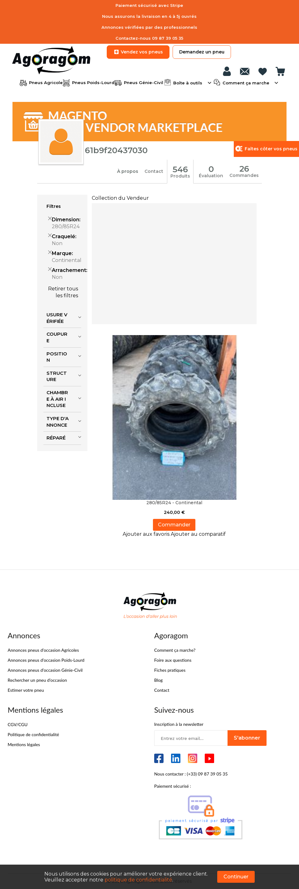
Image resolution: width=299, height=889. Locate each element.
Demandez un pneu (201, 52)
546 (180, 169)
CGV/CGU (18, 724)
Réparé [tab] (56, 437)
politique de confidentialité (138, 880)
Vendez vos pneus (138, 52)
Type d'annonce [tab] (58, 421)
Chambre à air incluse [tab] (57, 398)
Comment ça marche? (174, 649)
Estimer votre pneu (26, 689)
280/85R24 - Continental (174, 502)
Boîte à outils (187, 82)
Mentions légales (24, 744)
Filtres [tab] (54, 206)
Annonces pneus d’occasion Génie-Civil (45, 669)
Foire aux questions (172, 659)
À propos (127, 171)
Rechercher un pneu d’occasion (37, 679)
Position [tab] (57, 356)
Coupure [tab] (57, 337)
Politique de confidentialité (33, 734)
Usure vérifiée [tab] (57, 317)
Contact (154, 171)
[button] (147, 534)
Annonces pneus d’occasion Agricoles (43, 649)
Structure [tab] (57, 376)
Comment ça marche (246, 82)
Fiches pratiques (169, 669)
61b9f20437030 (116, 150)
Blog (158, 679)
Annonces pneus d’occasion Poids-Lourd (46, 659)
